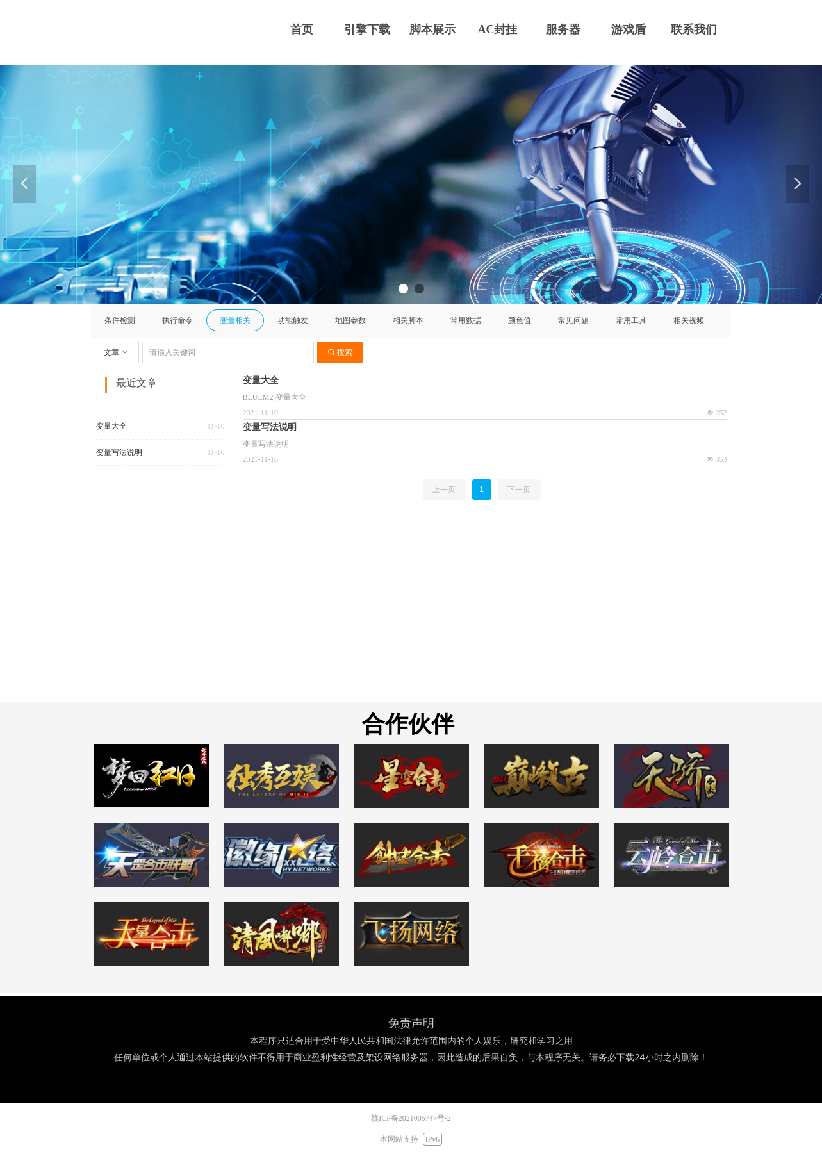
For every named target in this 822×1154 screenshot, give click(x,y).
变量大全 (111, 426)
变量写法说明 (119, 452)
